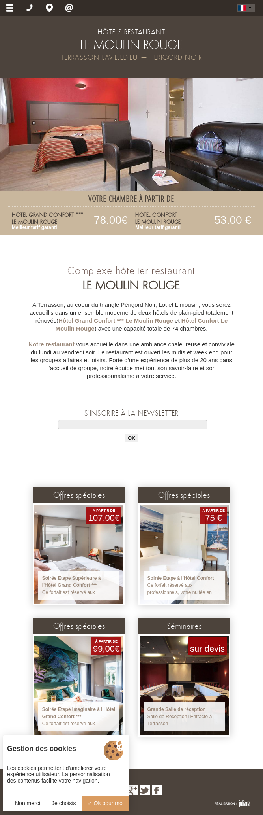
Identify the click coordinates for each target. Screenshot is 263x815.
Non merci (24, 803)
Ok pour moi (106, 803)
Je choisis (64, 803)
